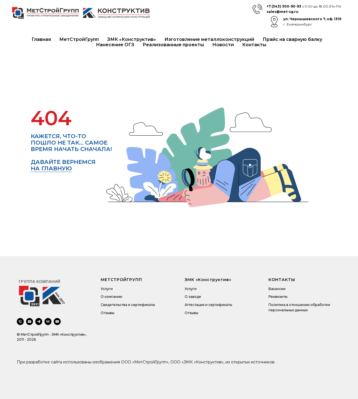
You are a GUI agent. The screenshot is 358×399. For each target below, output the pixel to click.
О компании (111, 296)
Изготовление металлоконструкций (209, 39)
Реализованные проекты (173, 44)
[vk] (47, 321)
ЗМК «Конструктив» (131, 39)
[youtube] (57, 321)
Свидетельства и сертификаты (128, 305)
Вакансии (277, 289)
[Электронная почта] (29, 321)
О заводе (193, 296)
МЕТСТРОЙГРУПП (121, 279)
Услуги (107, 289)
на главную (51, 168)
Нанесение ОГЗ (115, 44)
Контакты (254, 44)
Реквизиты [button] (278, 296)
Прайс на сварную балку (292, 39)
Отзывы (107, 313)
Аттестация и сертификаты (208, 305)
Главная (41, 39)
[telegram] (38, 321)
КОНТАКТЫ (281, 279)
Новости (223, 44)
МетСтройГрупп (79, 39)
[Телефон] (20, 321)
